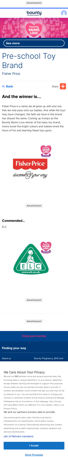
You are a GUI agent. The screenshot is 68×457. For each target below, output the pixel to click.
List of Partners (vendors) (18, 438)
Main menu (34, 18)
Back (7, 86)
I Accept (34, 447)
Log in (63, 11)
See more (13, 43)
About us (6, 358)
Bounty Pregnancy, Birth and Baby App (48, 360)
